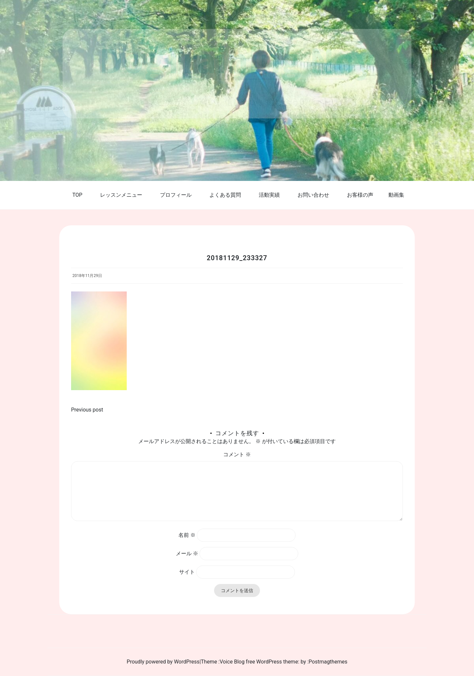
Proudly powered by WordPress (163, 662)
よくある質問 (225, 195)
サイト (187, 572)
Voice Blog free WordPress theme (259, 662)
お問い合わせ (313, 195)
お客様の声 (360, 195)
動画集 (396, 195)
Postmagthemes (328, 662)
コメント (237, 454)
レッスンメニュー (121, 195)
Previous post (87, 410)
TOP (77, 195)
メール (187, 553)
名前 (187, 535)
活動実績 (269, 195)
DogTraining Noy (237, 59)
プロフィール (176, 195)
